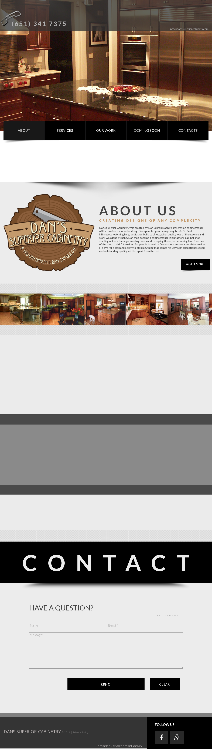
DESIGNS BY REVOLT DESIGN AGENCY (120, 746)
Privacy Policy (80, 732)
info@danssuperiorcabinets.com (189, 28)
